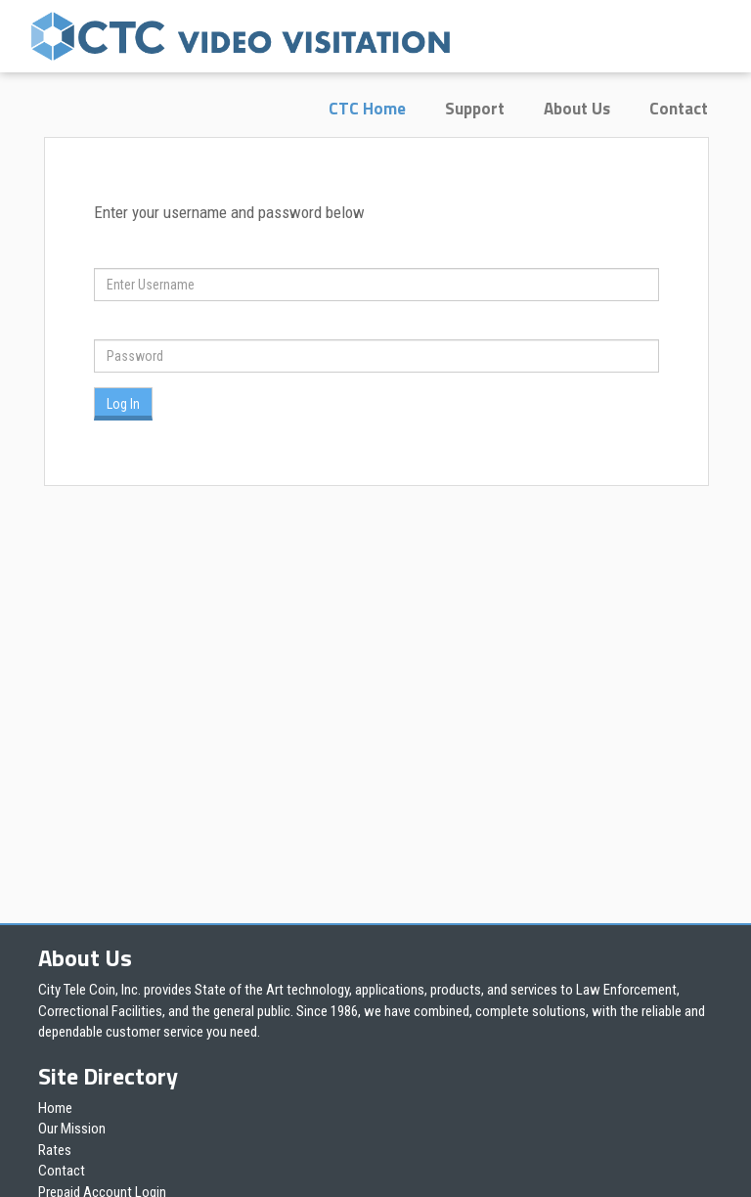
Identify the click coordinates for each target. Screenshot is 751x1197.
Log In (123, 404)
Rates (54, 1150)
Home (55, 1108)
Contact (678, 108)
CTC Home (367, 108)
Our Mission (72, 1128)
